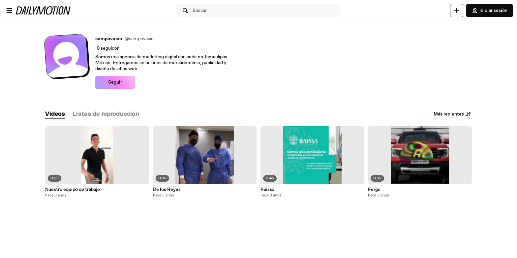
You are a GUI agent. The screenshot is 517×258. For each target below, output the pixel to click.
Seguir (115, 82)
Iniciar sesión (489, 10)
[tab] (55, 114)
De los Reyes (167, 189)
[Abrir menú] (9, 10)
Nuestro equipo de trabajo (72, 189)
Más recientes (453, 114)
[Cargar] (456, 10)
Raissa (267, 189)
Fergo (374, 189)
